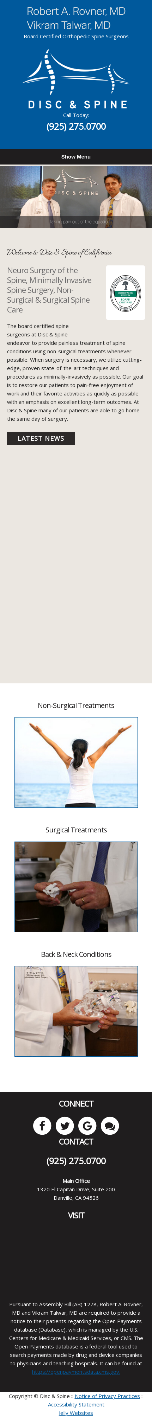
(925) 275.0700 (76, 126)
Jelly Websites (76, 1412)
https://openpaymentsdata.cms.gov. (76, 1371)
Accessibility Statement (76, 1404)
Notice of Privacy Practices (107, 1395)
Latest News (41, 438)
